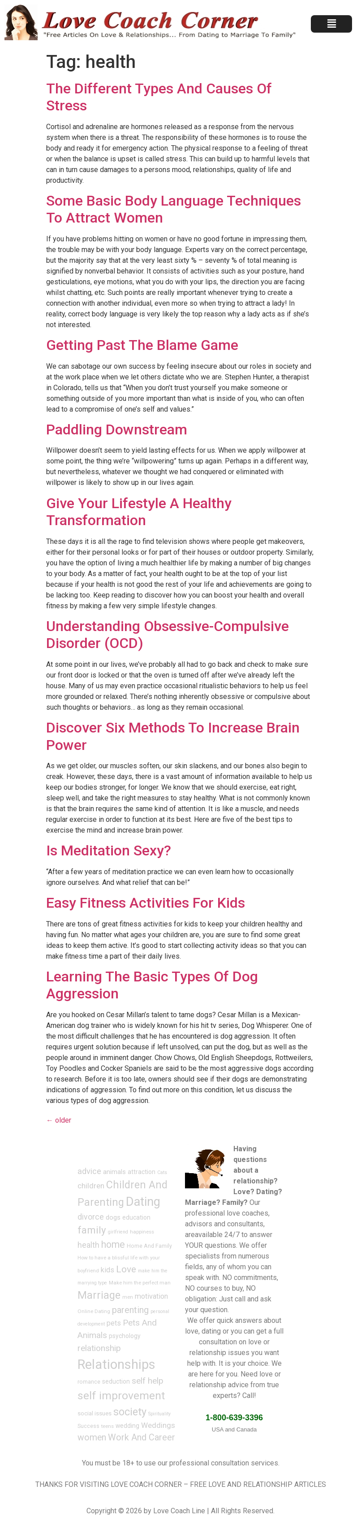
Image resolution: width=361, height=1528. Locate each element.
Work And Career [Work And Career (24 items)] (141, 1437)
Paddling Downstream (116, 429)
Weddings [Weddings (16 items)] (158, 1425)
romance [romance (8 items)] (88, 1382)
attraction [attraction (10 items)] (141, 1171)
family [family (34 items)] (91, 1230)
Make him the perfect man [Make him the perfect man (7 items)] (140, 1283)
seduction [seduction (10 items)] (116, 1381)
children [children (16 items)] (90, 1185)
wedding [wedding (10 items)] (127, 1425)
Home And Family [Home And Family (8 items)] (149, 1246)
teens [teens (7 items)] (107, 1426)
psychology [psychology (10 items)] (125, 1335)
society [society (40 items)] (129, 1412)
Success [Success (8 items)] (88, 1426)
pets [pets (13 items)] (114, 1323)
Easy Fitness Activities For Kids (145, 902)
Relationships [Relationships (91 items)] (116, 1364)
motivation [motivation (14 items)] (151, 1296)
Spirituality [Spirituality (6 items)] (159, 1414)
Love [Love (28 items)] (126, 1269)
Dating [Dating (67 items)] (143, 1202)
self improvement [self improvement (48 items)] (121, 1395)
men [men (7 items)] (127, 1297)
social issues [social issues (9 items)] (94, 1413)
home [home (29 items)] (113, 1244)
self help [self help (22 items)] (147, 1381)
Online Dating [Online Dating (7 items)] (93, 1311)
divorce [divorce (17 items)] (90, 1216)
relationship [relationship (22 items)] (99, 1348)
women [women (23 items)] (91, 1437)
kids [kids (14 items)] (107, 1270)
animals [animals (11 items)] (114, 1172)
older (58, 1120)
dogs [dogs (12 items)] (113, 1217)
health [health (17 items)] (88, 1245)
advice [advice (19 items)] (89, 1171)
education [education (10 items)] (136, 1217)
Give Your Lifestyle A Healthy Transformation (139, 512)
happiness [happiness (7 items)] (142, 1232)
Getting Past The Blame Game (142, 345)
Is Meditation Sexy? (108, 850)
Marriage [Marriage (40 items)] (98, 1295)
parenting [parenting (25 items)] (130, 1310)
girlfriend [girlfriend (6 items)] (118, 1232)
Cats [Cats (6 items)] (162, 1172)
